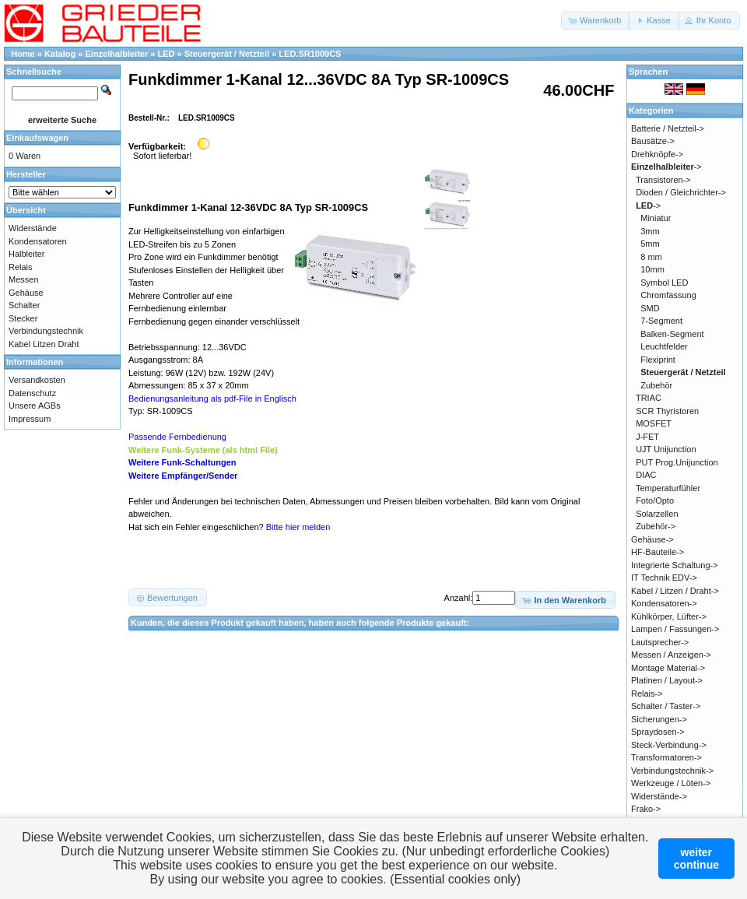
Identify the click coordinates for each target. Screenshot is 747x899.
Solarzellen (657, 513)
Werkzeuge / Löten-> (670, 783)
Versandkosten (37, 380)
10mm (652, 269)
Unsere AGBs (35, 405)
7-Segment (661, 320)
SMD (649, 308)
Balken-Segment (671, 334)
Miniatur (655, 218)
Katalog (59, 53)
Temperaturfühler (668, 488)
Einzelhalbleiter (117, 53)
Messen (24, 279)
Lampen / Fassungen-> (675, 629)
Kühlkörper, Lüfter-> (669, 616)
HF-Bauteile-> (657, 552)
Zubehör (656, 385)
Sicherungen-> (659, 719)
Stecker (23, 318)
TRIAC (648, 397)
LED (165, 53)
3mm (649, 231)
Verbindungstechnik (46, 330)
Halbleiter (26, 253)
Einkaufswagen (37, 137)
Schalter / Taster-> (665, 706)
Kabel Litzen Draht (44, 344)
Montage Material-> (668, 667)
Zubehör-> (655, 526)
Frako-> (646, 808)
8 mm (651, 257)
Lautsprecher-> (660, 642)
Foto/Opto (655, 500)
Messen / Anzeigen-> (671, 654)
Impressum (30, 418)
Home (23, 53)
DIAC (646, 474)
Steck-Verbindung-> (669, 745)
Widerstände (33, 228)
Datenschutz (32, 393)
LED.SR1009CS (310, 53)
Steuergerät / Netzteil (226, 53)
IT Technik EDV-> (664, 577)
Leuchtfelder (664, 346)
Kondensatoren (38, 241)
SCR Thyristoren (667, 411)
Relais (21, 267)
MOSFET (654, 423)
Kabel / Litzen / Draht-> (675, 590)
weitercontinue (696, 858)
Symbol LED (664, 282)
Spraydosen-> (658, 731)
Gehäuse (26, 292)
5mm (649, 243)
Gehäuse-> (652, 539)
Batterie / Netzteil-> (667, 128)
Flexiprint (657, 359)
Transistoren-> (663, 179)
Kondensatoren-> (664, 603)
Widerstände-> (659, 796)
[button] (595, 21)
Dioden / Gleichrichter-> (681, 192)
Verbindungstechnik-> (672, 770)
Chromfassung (668, 295)
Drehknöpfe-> (657, 154)
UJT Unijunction (666, 449)
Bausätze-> (653, 141)
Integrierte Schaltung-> (674, 565)
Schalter (24, 305)
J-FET (647, 436)
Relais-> (647, 693)
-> (666, 166)
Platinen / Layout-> (667, 680)
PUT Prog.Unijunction (677, 462)
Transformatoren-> (666, 757)
